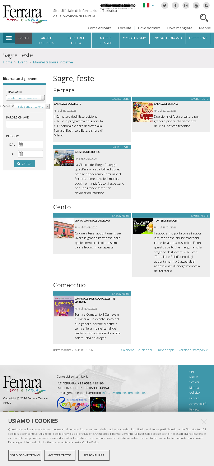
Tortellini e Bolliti (166, 220)
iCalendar (127, 350)
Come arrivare (99, 27)
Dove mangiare (179, 27)
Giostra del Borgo (87, 152)
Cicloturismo (134, 38)
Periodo (12, 136)
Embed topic (165, 350)
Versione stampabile (193, 350)
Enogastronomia (167, 38)
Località (124, 27)
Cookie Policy (90, 442)
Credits (194, 398)
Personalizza (94, 455)
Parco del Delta (76, 40)
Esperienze (198, 38)
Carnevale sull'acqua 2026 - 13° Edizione (96, 300)
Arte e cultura (46, 40)
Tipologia (14, 92)
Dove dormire (149, 27)
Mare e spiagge (105, 40)
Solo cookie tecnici (25, 455)
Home (7, 62)
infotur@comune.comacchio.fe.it (125, 392)
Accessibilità (197, 404)
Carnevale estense (166, 104)
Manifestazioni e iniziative (53, 62)
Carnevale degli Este (67, 104)
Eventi (23, 38)
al (13, 154)
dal (12, 144)
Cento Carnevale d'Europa (92, 220)
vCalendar (145, 350)
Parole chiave (17, 117)
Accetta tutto (59, 455)
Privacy (194, 409)
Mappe (205, 27)
